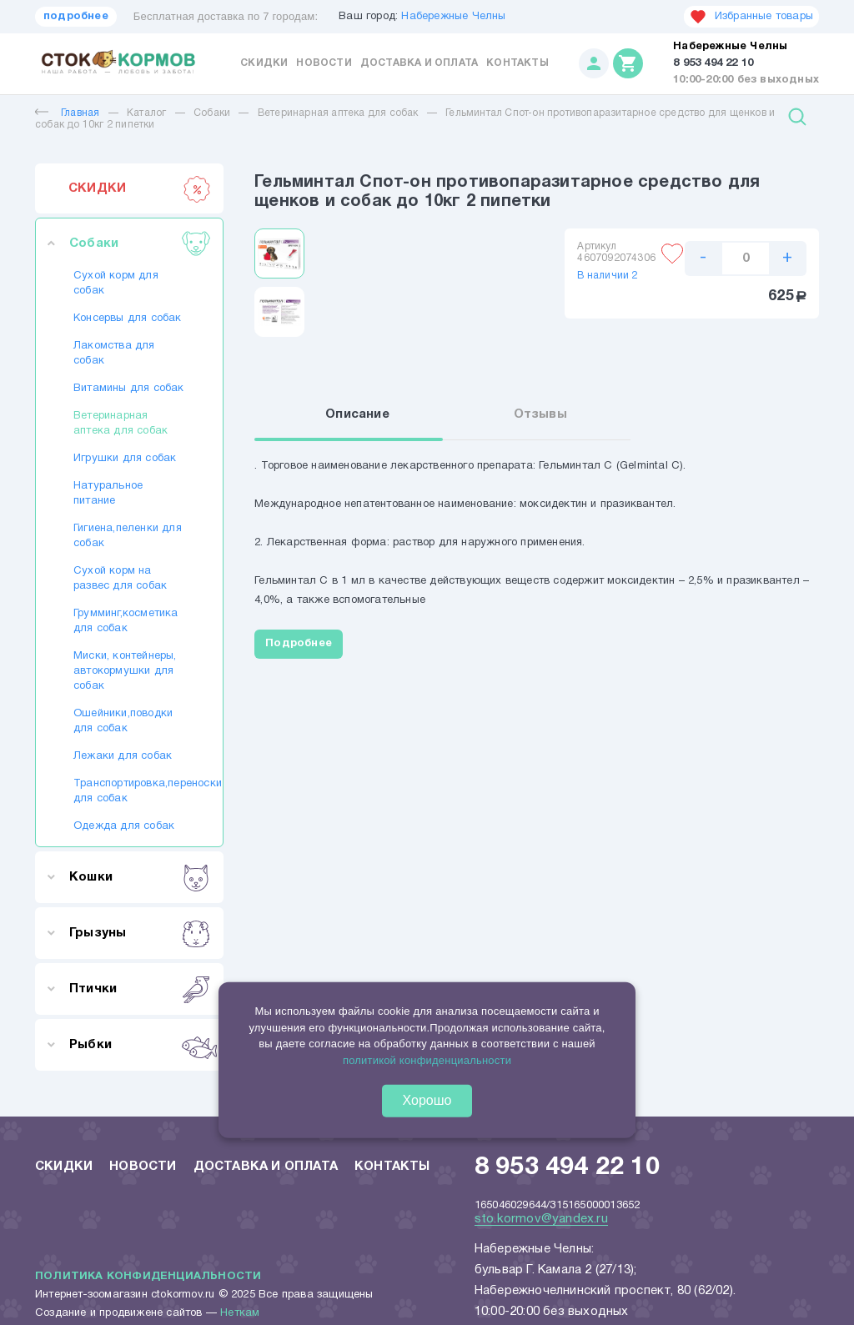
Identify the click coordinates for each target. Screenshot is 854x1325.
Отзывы (540, 414)
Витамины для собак (128, 389)
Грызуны (139, 933)
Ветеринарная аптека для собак (338, 113)
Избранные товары (751, 16)
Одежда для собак (123, 826)
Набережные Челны (453, 17)
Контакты (517, 63)
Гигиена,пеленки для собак (127, 536)
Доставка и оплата (419, 63)
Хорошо (427, 1100)
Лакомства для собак (114, 353)
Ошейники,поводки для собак (123, 721)
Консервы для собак (127, 319)
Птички (139, 989)
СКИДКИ (139, 188)
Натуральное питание (108, 493)
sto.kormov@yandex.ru (541, 1219)
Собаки (211, 113)
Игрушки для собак (124, 459)
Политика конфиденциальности (148, 1277)
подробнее (75, 17)
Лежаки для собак (122, 756)
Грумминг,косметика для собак (125, 621)
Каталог (146, 113)
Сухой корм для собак (115, 283)
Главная (67, 113)
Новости (323, 63)
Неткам (239, 1313)
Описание (357, 414)
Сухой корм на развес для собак (120, 578)
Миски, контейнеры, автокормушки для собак (125, 671)
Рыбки (139, 1045)
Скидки (264, 63)
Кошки (139, 877)
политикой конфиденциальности (427, 1059)
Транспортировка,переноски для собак (129, 791)
